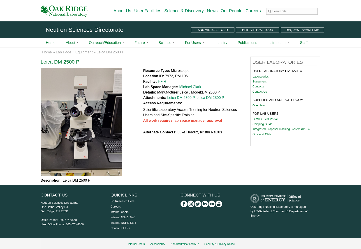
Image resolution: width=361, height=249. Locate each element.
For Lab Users (265, 113)
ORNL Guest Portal (265, 119)
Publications (247, 43)
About (72, 43)
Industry (221, 43)
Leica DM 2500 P (180, 98)
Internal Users (120, 212)
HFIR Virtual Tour (257, 30)
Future (141, 43)
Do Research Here (122, 201)
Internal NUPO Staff (123, 222)
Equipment (84, 52)
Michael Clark (190, 87)
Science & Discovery (184, 10)
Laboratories (260, 76)
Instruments (279, 43)
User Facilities (147, 10)
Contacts (258, 86)
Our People (231, 10)
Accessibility (157, 244)
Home (51, 43)
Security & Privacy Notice (219, 244)
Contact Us (259, 91)
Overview (258, 105)
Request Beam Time (302, 30)
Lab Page (64, 52)
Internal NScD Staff (123, 217)
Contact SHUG (120, 228)
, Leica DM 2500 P (209, 98)
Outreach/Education (106, 43)
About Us (122, 10)
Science (167, 43)
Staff (304, 43)
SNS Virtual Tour (213, 30)
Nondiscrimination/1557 (185, 244)
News (212, 10)
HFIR (162, 81)
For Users (194, 43)
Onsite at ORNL (262, 134)
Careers (253, 10)
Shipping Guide (262, 124)
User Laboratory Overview (277, 71)
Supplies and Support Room (277, 100)
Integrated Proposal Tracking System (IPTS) (281, 129)
